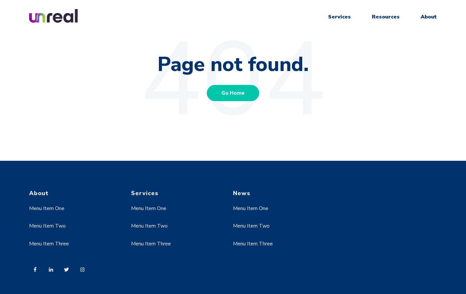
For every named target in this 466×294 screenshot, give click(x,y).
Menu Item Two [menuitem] (47, 225)
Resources (386, 16)
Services (339, 16)
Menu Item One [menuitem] (46, 208)
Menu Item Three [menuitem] (49, 243)
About (429, 16)
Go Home (233, 93)
